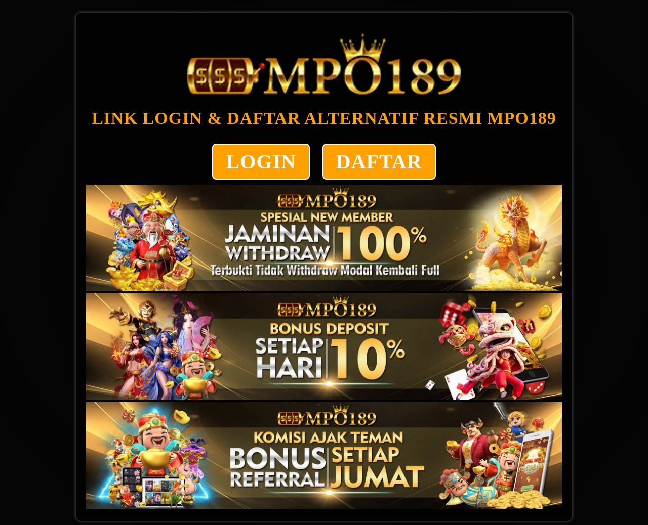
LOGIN (261, 161)
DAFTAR (379, 161)
